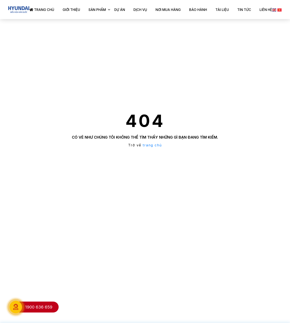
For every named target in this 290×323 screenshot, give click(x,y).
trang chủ (152, 145)
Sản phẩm (97, 10)
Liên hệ (266, 10)
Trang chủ (41, 10)
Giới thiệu (71, 10)
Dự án (119, 10)
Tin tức (244, 10)
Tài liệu (222, 10)
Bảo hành (198, 10)
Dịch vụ (140, 10)
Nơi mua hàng (168, 10)
